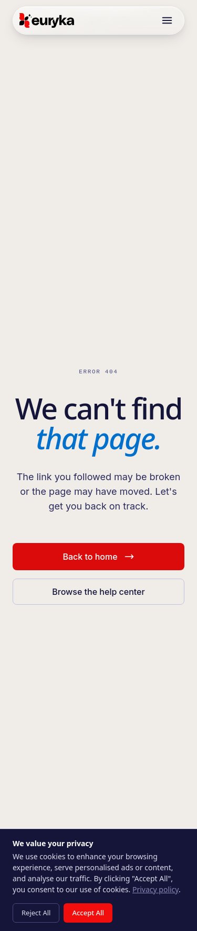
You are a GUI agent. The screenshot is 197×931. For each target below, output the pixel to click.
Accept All (88, 912)
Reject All (36, 912)
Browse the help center (98, 591)
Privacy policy (155, 889)
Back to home (98, 556)
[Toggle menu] (167, 20)
